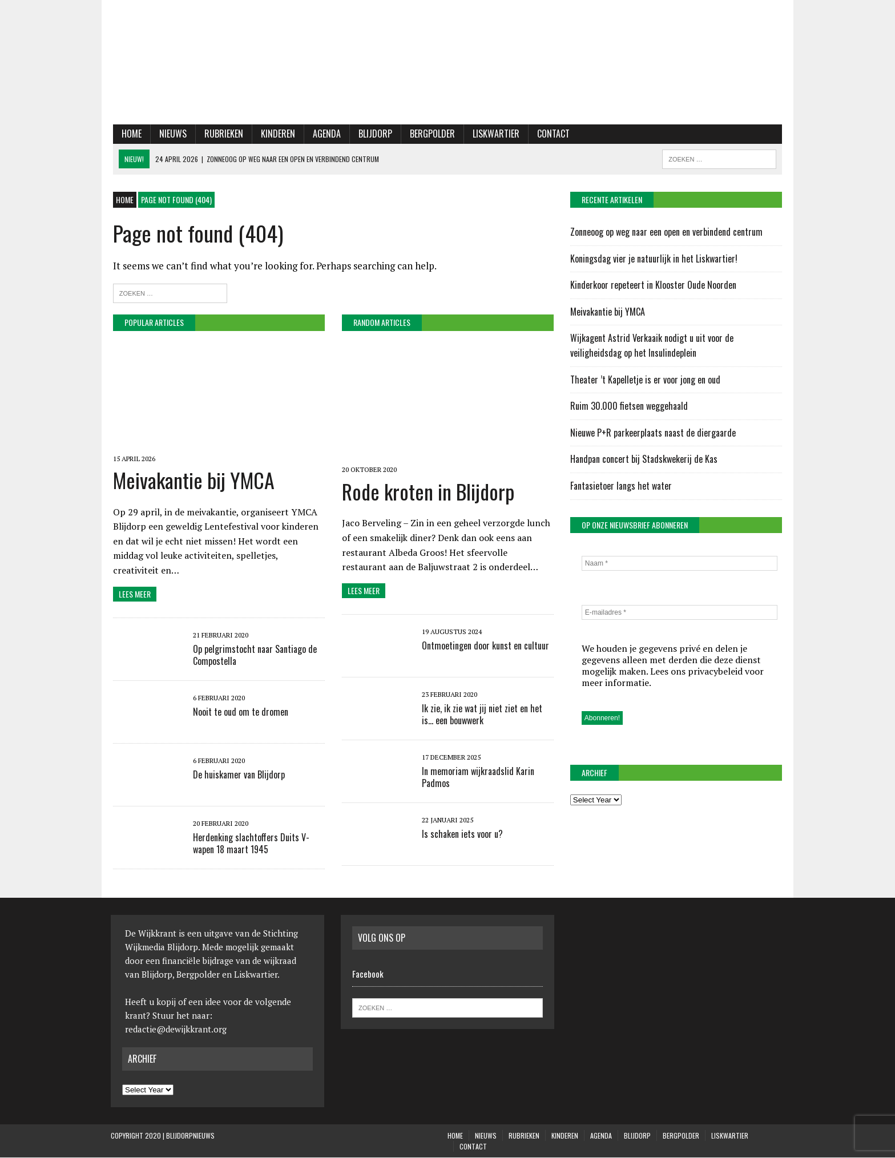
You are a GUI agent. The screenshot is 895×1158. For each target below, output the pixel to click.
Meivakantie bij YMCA (191, 480)
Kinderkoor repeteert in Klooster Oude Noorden (654, 285)
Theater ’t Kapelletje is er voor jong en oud (646, 380)
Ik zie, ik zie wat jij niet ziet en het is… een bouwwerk (481, 716)
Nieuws (170, 134)
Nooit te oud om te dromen (238, 712)
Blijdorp (373, 134)
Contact (551, 134)
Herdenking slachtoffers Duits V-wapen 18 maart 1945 (249, 844)
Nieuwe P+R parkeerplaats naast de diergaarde (653, 433)
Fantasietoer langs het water (621, 486)
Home (129, 134)
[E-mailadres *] (681, 613)
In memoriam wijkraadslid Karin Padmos (477, 779)
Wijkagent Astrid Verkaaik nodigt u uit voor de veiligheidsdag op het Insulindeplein (652, 346)
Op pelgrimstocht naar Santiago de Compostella (253, 655)
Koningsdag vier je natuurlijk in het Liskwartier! (654, 259)
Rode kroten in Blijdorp (427, 492)
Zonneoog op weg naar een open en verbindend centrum (668, 232)
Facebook (368, 974)
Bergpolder (430, 134)
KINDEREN (276, 134)
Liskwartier (493, 134)
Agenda (324, 134)
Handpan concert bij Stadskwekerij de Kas (644, 459)
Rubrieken (221, 134)
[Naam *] (681, 563)
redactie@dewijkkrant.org (176, 1029)
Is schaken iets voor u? (461, 835)
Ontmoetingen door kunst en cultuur (484, 647)
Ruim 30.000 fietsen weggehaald (629, 406)
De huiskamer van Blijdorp (237, 775)
